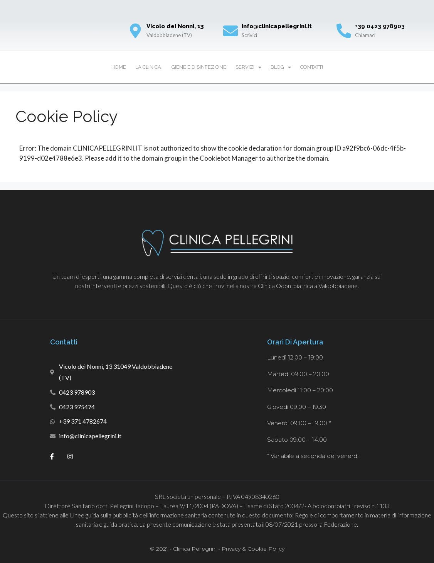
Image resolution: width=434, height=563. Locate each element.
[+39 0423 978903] (343, 31)
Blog (281, 67)
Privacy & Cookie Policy (253, 548)
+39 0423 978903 (380, 26)
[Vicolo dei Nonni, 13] (135, 31)
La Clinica (148, 67)
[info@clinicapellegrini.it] (230, 31)
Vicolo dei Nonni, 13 (175, 26)
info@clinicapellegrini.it (277, 26)
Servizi (248, 67)
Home (118, 67)
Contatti (311, 67)
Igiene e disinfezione (198, 67)
